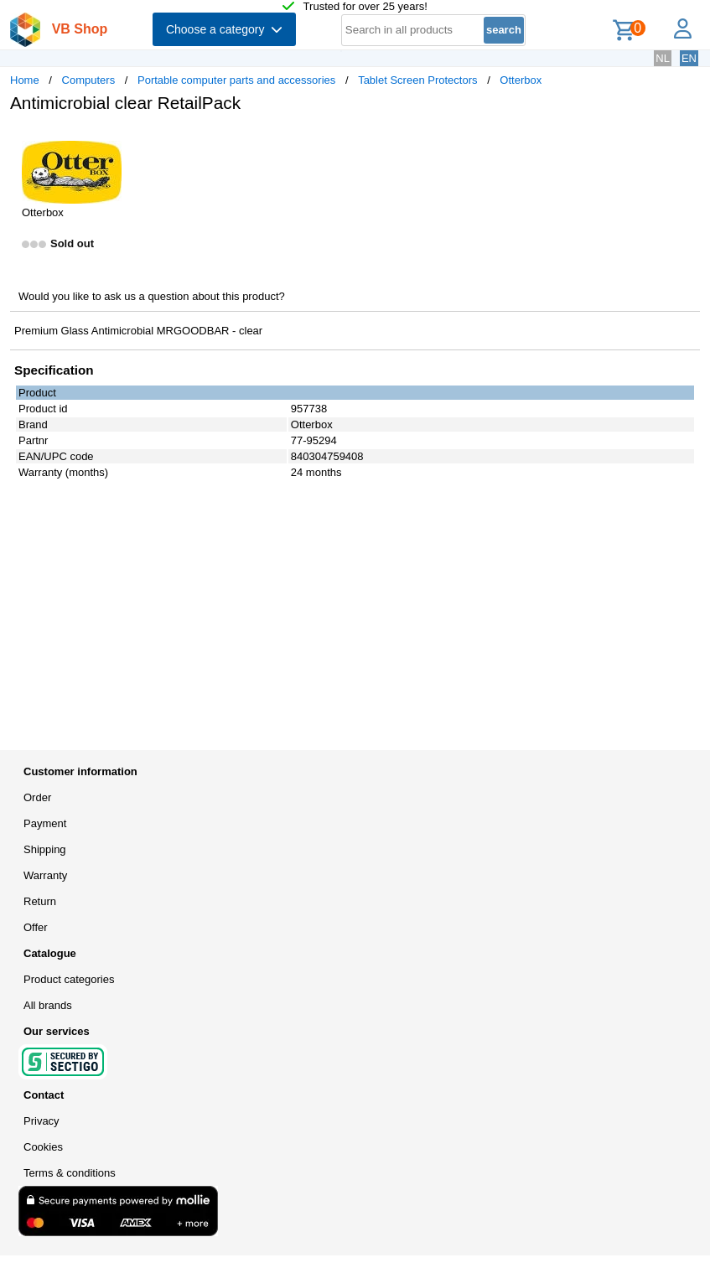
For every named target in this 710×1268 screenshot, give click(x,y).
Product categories (68, 979)
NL (663, 58)
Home (24, 80)
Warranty (45, 875)
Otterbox (521, 80)
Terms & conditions (69, 1173)
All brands (47, 1005)
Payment (44, 823)
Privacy (41, 1121)
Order (37, 797)
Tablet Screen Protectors (417, 80)
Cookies (43, 1147)
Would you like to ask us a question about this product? (151, 296)
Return (39, 901)
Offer (35, 927)
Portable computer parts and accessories (236, 80)
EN (689, 58)
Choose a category (224, 29)
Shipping (44, 849)
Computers (89, 80)
